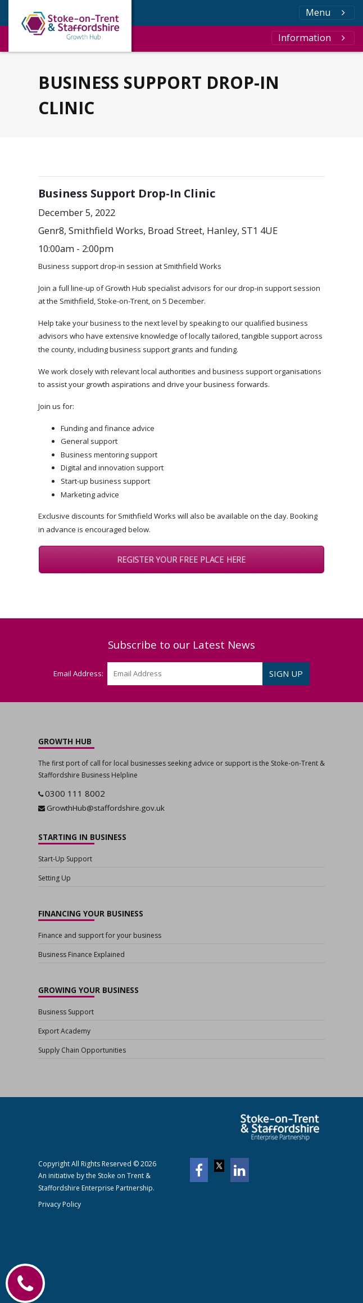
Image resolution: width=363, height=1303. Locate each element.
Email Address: (78, 673)
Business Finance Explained (81, 954)
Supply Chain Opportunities (82, 1050)
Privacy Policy (59, 1204)
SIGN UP (286, 673)
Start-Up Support (65, 859)
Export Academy (64, 1031)
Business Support (66, 1012)
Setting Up (54, 878)
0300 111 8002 (75, 793)
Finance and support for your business (99, 935)
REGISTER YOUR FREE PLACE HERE (181, 559)
